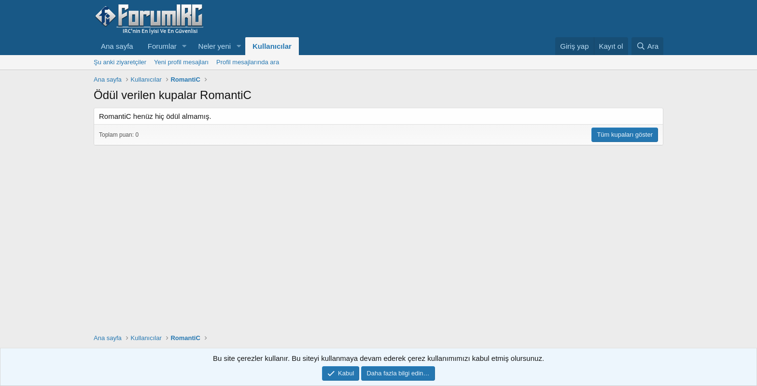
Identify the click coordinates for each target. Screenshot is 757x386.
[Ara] (647, 46)
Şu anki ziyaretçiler (120, 62)
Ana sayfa (117, 46)
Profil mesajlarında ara (247, 62)
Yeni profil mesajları (181, 62)
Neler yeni (214, 46)
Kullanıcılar (272, 46)
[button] (184, 46)
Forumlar (162, 46)
